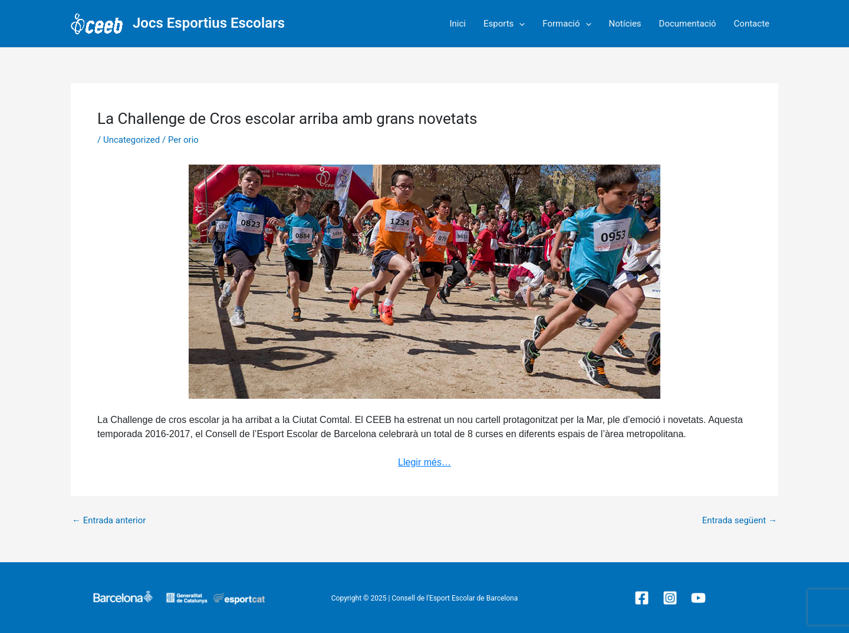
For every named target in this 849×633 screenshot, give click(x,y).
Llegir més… (424, 462)
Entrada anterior (109, 520)
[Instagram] (670, 598)
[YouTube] (698, 598)
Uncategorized (131, 140)
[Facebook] (641, 598)
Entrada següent (739, 520)
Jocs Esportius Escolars (209, 23)
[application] (519, 23)
